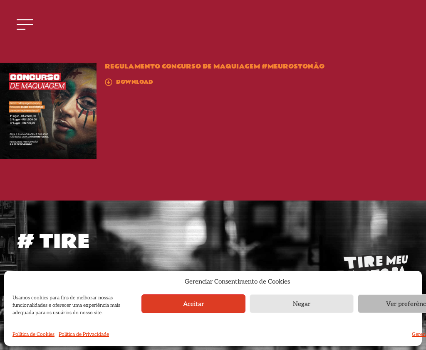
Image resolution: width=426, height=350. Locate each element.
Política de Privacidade (84, 334)
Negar (301, 304)
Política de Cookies (33, 334)
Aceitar (193, 304)
